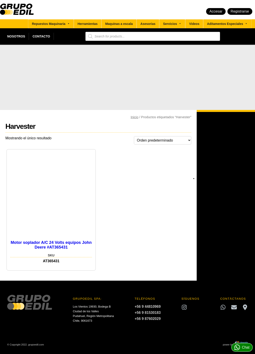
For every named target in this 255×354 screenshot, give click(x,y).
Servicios (172, 24)
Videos (194, 24)
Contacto (41, 36)
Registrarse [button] (240, 11)
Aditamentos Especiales (227, 24)
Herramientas (88, 24)
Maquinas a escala (119, 24)
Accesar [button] (215, 11)
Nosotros (16, 36)
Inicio (134, 117)
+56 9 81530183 (148, 313)
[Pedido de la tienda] (162, 140)
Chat (241, 347)
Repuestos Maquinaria (51, 24)
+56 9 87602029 (148, 319)
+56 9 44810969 (148, 306)
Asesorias (147, 24)
